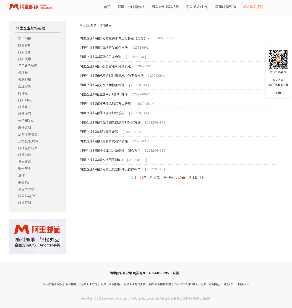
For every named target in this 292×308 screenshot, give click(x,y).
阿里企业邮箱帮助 (30, 28)
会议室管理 (26, 189)
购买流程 (243, 284)
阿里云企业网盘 (210, 284)
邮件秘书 (24, 107)
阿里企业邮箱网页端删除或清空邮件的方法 (110, 122)
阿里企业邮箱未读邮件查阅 (99, 132)
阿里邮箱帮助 (225, 7)
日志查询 (24, 161)
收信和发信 (26, 120)
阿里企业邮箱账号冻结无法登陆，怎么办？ (110, 150)
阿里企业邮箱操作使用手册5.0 (101, 160)
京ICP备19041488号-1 (168, 298)
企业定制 (24, 86)
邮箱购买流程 (253, 7)
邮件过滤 (24, 127)
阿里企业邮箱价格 (131, 7)
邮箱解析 (24, 45)
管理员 (23, 72)
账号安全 (24, 168)
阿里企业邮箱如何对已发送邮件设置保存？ (110, 169)
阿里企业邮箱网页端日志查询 (100, 57)
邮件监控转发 (27, 148)
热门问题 (24, 38)
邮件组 (23, 93)
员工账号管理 (27, 66)
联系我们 (229, 284)
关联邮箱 (24, 79)
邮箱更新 (24, 203)
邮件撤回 (24, 114)
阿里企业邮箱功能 (165, 7)
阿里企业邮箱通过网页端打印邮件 (104, 94)
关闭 (278, 93)
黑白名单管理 (27, 134)
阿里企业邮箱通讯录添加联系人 (102, 113)
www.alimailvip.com (116, 298)
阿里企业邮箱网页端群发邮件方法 (104, 47)
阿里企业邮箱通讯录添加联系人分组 (105, 103)
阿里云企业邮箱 (110, 284)
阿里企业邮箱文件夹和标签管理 (102, 85)
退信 (21, 175)
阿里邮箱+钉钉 (197, 7)
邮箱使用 (24, 59)
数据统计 (24, 182)
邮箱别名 (24, 100)
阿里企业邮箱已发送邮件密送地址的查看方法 (112, 75)
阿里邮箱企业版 (52, 284)
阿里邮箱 (71, 284)
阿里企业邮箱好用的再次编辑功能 (104, 141)
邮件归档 (24, 155)
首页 (107, 7)
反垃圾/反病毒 (28, 141)
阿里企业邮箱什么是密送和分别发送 (105, 66)
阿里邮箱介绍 (27, 196)
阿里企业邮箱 (88, 25)
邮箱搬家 (24, 52)
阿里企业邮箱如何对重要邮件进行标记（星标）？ (115, 38)
